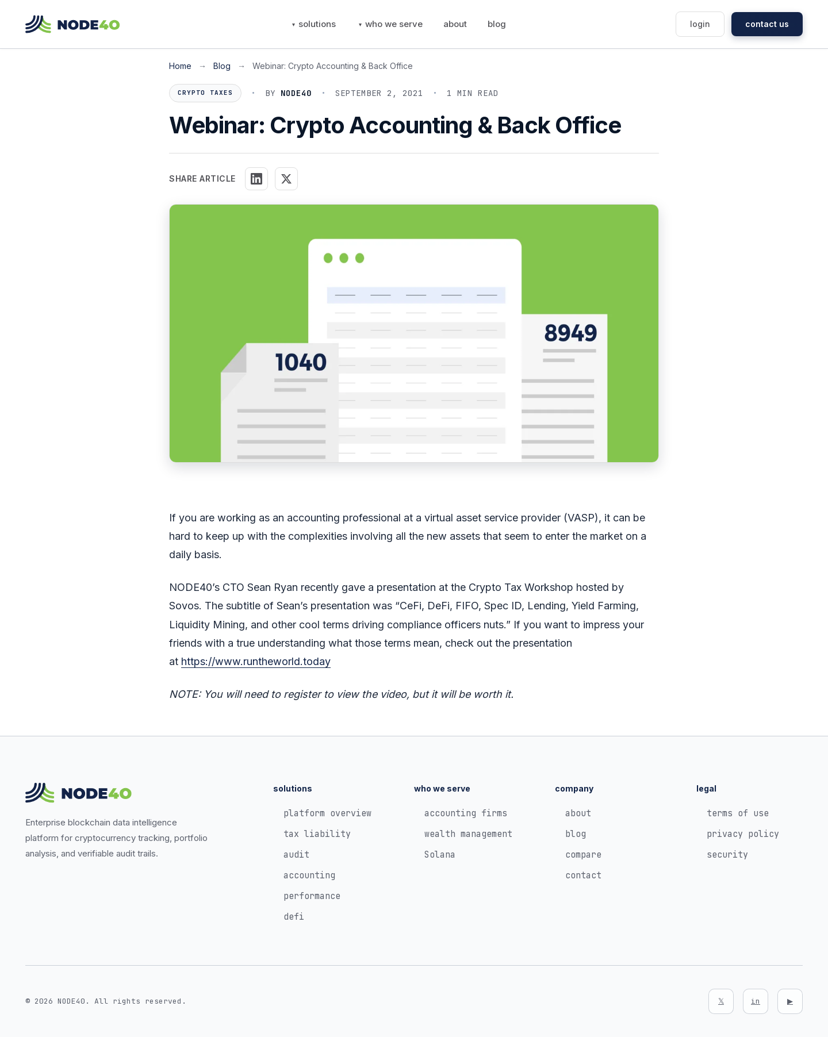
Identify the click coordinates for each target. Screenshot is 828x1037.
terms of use (738, 813)
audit (296, 855)
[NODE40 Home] (72, 24)
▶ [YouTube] (790, 1001)
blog (497, 23)
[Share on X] (286, 178)
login (700, 24)
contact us (767, 24)
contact (583, 875)
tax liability (317, 834)
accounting (309, 875)
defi (293, 917)
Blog (222, 66)
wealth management (468, 834)
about (455, 23)
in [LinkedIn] (755, 1001)
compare (583, 855)
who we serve (394, 23)
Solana (439, 855)
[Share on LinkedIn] (256, 178)
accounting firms (465, 813)
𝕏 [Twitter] (721, 1001)
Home (180, 66)
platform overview (327, 813)
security (727, 855)
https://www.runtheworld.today (256, 661)
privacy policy (743, 834)
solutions (317, 23)
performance (311, 896)
